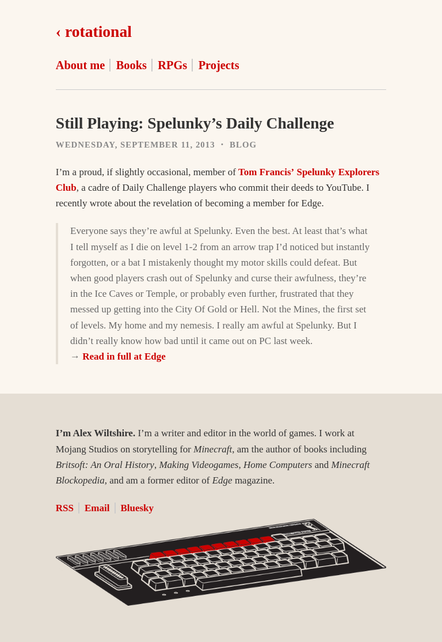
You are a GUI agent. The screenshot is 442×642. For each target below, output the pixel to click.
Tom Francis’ (266, 172)
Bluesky (137, 508)
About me (80, 65)
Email (97, 508)
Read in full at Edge (124, 356)
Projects (219, 65)
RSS (65, 508)
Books (131, 65)
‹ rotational (94, 31)
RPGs (172, 65)
